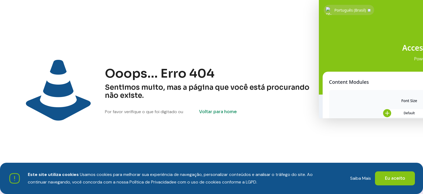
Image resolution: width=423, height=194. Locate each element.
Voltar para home (218, 112)
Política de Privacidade (151, 182)
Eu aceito (395, 178)
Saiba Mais (360, 178)
